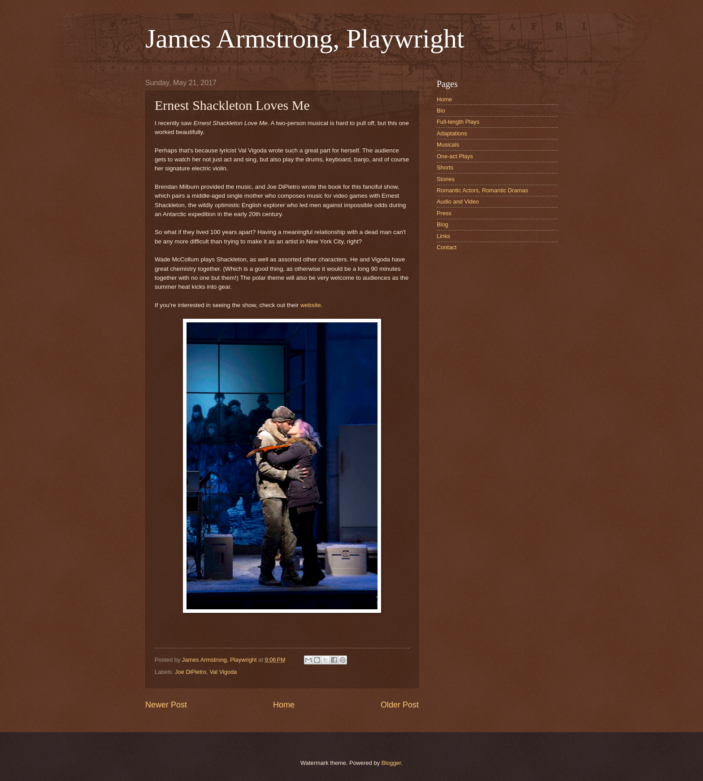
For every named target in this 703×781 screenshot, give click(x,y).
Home (284, 704)
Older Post (400, 704)
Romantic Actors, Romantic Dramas (482, 190)
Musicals (448, 144)
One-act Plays (455, 156)
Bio (441, 110)
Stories (446, 179)
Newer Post (166, 704)
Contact (446, 247)
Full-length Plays (458, 121)
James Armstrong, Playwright (304, 38)
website (310, 305)
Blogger (391, 762)
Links (443, 236)
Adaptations (452, 133)
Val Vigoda (223, 671)
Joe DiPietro (190, 671)
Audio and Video (458, 201)
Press (444, 213)
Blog (442, 224)
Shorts (445, 167)
